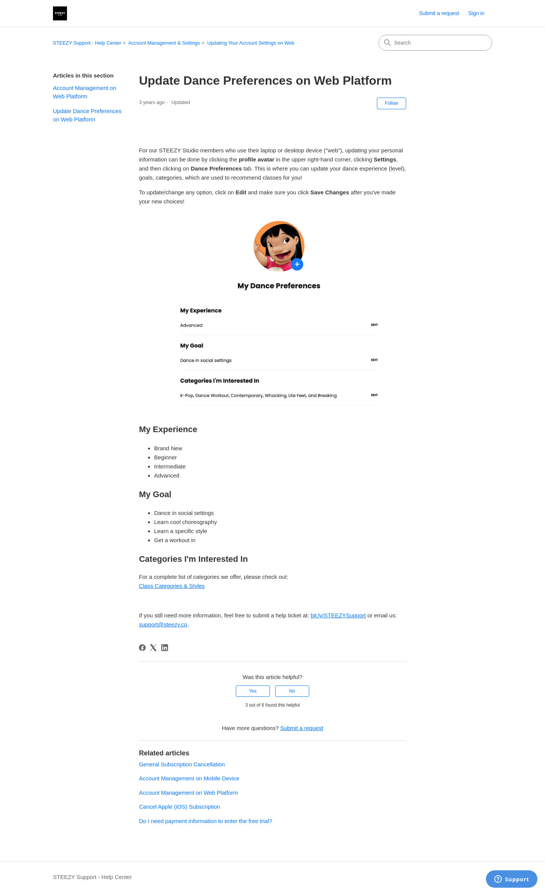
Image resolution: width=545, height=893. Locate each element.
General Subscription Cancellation (182, 764)
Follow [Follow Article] (391, 103)
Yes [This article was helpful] (253, 691)
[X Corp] (153, 647)
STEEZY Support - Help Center (87, 43)
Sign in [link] (476, 13)
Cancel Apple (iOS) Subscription (179, 806)
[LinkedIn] (164, 647)
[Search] (435, 42)
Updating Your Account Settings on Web (250, 43)
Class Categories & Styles (171, 586)
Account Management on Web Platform (84, 92)
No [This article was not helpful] (292, 691)
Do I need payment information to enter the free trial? (205, 821)
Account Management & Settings (164, 43)
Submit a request (439, 13)
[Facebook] (142, 647)
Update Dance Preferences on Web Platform (87, 115)
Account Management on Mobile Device (189, 778)
